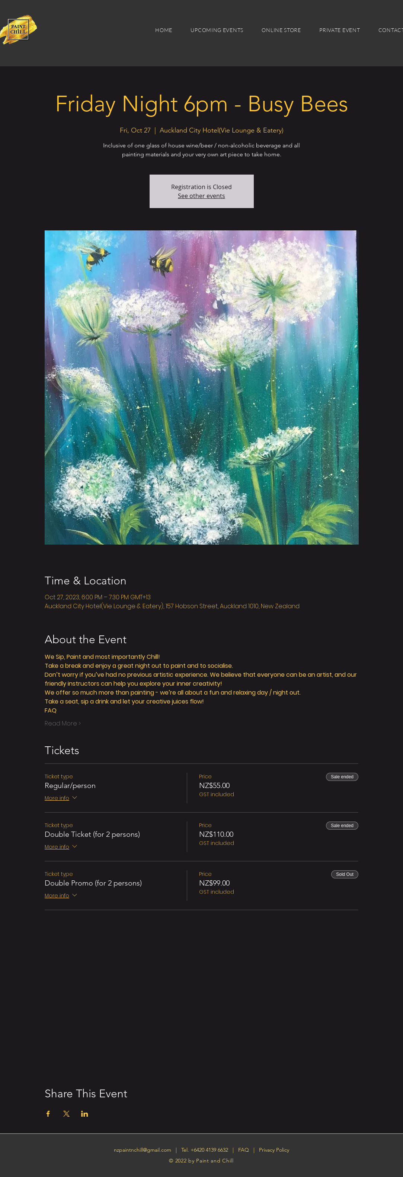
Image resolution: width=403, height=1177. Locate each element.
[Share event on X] (66, 1114)
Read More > (63, 724)
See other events (201, 196)
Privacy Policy (274, 1149)
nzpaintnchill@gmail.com (142, 1149)
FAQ (244, 1149)
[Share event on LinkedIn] (84, 1114)
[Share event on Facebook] (48, 1114)
